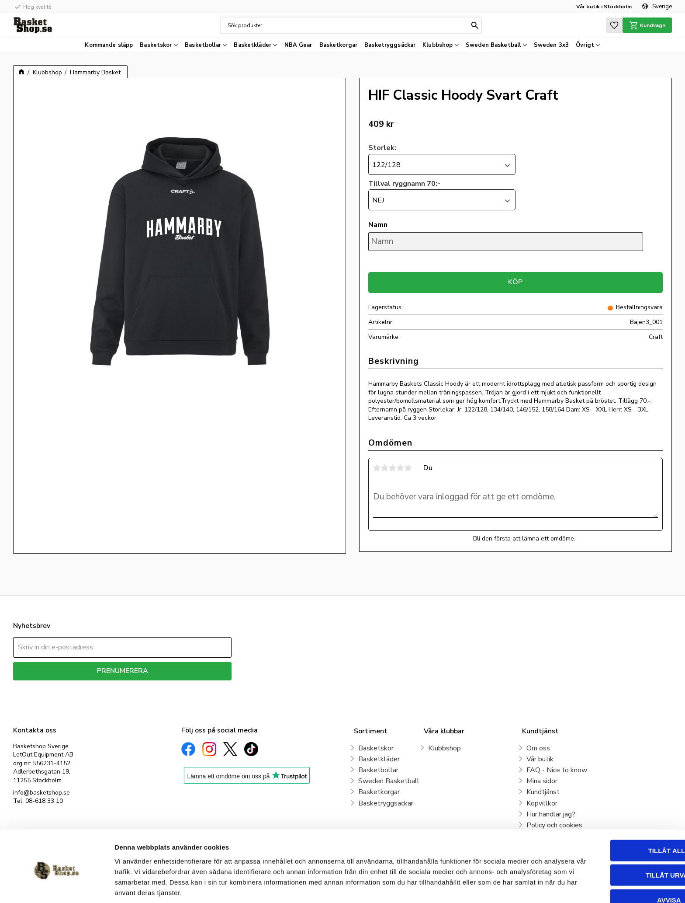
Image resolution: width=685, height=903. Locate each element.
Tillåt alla (612, 815)
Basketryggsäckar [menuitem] (389, 45)
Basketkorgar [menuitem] (338, 45)
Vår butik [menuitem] (540, 759)
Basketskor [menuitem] (156, 45)
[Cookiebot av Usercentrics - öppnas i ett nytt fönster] (56, 886)
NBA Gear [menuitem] (298, 45)
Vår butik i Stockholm (604, 6)
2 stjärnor (385, 468)
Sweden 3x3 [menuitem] (551, 45)
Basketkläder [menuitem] (252, 45)
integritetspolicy (153, 686)
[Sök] (474, 25)
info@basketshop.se (41, 792)
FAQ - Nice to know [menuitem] (556, 770)
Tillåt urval (612, 840)
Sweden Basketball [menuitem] (493, 45)
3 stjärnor (393, 468)
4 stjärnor (401, 468)
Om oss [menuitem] (538, 748)
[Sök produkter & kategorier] (347, 25)
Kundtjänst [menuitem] (543, 792)
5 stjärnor (408, 468)
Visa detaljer (474, 885)
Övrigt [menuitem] (585, 45)
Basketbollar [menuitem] (203, 45)
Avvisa (612, 864)
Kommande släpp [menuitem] (109, 45)
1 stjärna (377, 468)
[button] (613, 25)
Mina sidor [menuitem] (541, 781)
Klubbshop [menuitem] (437, 45)
